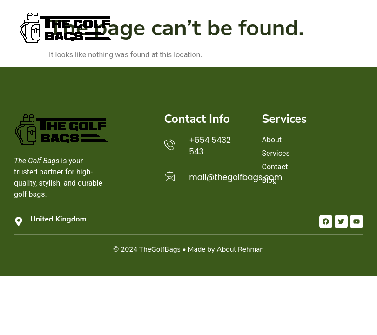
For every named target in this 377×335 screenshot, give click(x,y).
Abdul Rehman (240, 249)
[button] (353, 26)
